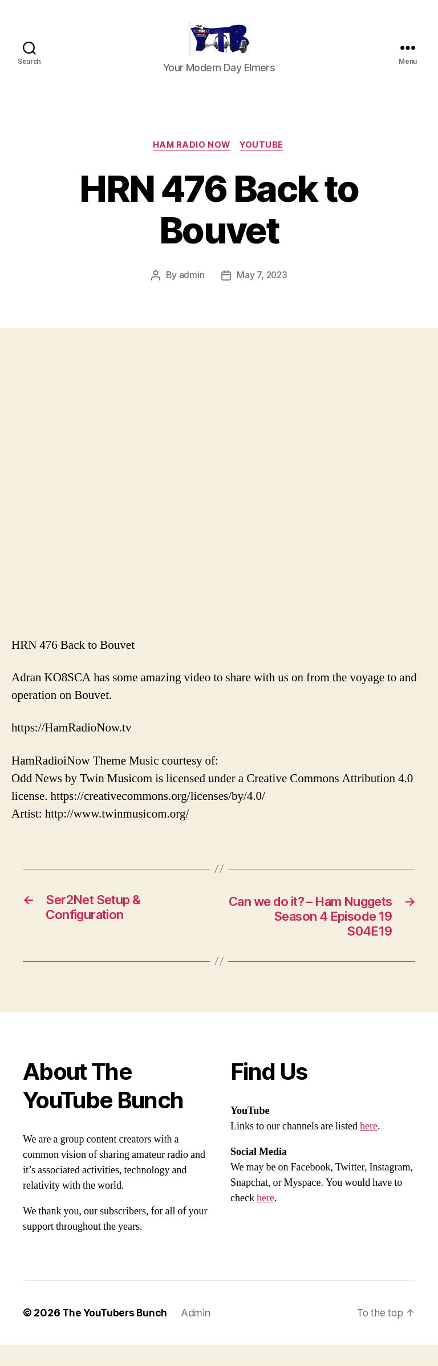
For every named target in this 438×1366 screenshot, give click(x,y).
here (369, 1147)
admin (191, 293)
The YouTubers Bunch (116, 1334)
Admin (198, 1334)
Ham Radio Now (191, 163)
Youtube (264, 163)
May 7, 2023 (262, 293)
